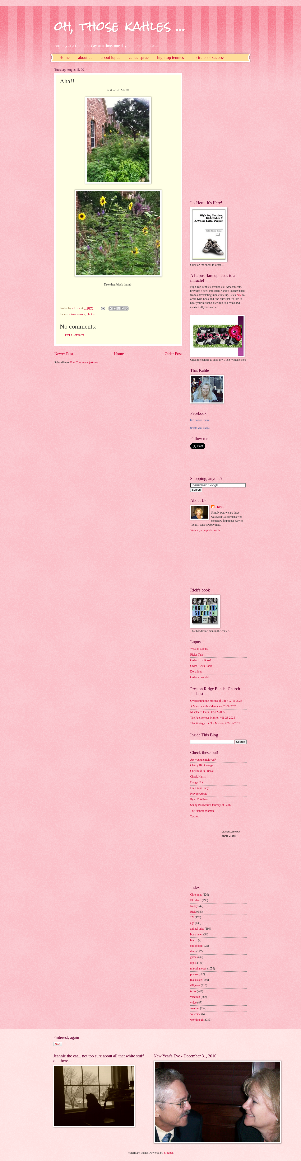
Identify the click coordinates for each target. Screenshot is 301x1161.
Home (64, 57)
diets (193, 951)
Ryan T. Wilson (199, 799)
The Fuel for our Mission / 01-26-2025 (212, 717)
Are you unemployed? (203, 759)
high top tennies (170, 57)
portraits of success (208, 57)
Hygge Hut (196, 782)
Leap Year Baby (199, 788)
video (193, 1002)
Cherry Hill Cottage (201, 765)
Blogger (168, 1152)
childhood (196, 945)
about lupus (110, 57)
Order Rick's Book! (201, 665)
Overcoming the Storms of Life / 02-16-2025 (216, 700)
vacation (195, 997)
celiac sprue (139, 57)
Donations (196, 671)
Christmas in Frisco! (202, 771)
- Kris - (219, 507)
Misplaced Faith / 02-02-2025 (207, 712)
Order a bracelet (199, 677)
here (239, 295)
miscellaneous (77, 314)
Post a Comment (74, 334)
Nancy (194, 906)
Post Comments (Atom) (84, 362)
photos (90, 314)
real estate (196, 979)
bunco (193, 940)
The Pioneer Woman (202, 810)
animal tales (197, 928)
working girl (197, 1019)
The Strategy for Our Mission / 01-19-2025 (215, 723)
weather (194, 1008)
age (192, 923)
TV (192, 917)
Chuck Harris (198, 776)
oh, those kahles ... (120, 26)
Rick (193, 911)
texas (193, 991)
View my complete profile (205, 530)
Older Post (173, 353)
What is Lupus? (199, 648)
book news (196, 934)
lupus (193, 962)
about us (85, 57)
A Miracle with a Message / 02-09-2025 (213, 706)
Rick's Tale (196, 654)
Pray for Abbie (198, 793)
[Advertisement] (207, 130)
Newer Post (63, 353)
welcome (195, 1014)
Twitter (194, 816)
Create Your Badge (200, 428)
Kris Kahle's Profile (199, 420)
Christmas (196, 894)
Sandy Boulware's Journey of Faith (210, 805)
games (194, 957)
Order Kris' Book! (200, 660)
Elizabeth (195, 900)
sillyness (195, 985)
